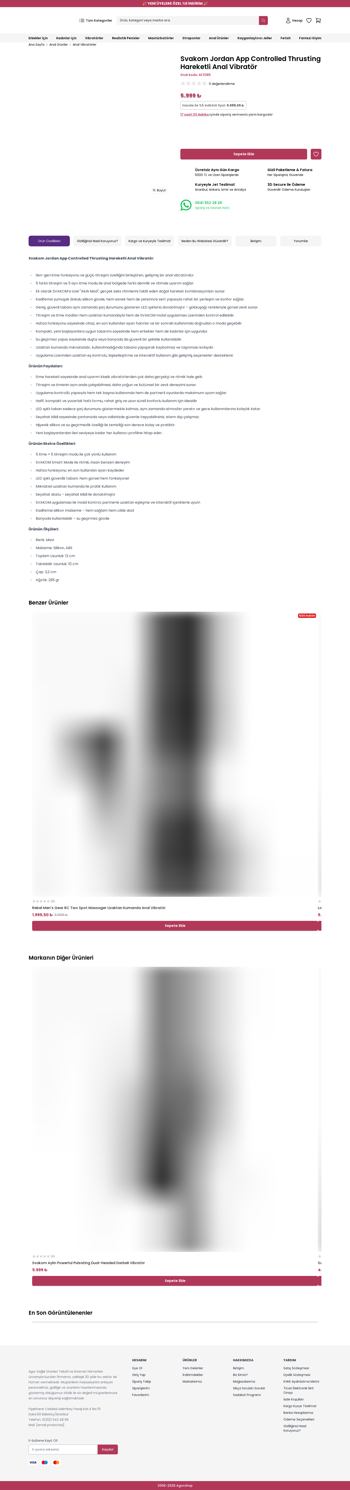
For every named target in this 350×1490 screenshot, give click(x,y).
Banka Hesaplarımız (298, 1412)
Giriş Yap (139, 1375)
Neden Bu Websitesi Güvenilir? (204, 241)
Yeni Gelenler (193, 1368)
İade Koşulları (293, 1399)
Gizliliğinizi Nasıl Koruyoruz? (97, 241)
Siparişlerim (141, 1388)
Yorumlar (301, 241)
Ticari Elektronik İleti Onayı (298, 1390)
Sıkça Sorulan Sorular (249, 1388)
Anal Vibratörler (84, 44)
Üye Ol (137, 1368)
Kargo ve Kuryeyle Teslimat (150, 241)
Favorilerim (140, 1395)
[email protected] (50, 1425)
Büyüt (159, 190)
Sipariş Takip (141, 1381)
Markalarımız (192, 1381)
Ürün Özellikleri (49, 241)
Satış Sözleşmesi (296, 1368)
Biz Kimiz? (240, 1375)
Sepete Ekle (175, 925)
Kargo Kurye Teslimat (300, 1406)
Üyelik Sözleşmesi (296, 1375)
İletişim (255, 241)
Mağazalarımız (244, 1381)
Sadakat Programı (247, 1395)
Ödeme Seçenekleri (298, 1419)
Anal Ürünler (58, 44)
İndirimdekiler (193, 1375)
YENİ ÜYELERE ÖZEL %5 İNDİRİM (175, 3)
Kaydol (107, 1449)
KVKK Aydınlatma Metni (301, 1381)
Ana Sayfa (36, 44)
